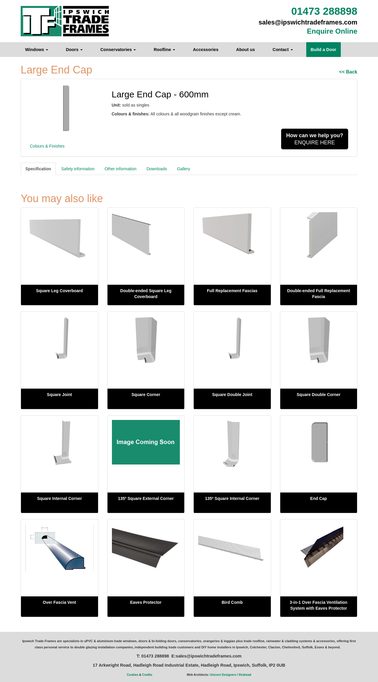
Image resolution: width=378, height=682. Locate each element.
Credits (147, 674)
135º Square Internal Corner (232, 498)
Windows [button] (36, 49)
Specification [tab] (38, 168)
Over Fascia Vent (59, 602)
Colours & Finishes (47, 146)
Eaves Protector (146, 602)
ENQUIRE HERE (314, 139)
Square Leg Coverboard (59, 290)
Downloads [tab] (156, 168)
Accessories (205, 49)
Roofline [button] (164, 49)
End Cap (318, 498)
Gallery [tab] (183, 168)
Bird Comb (232, 602)
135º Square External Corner (146, 498)
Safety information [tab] (77, 168)
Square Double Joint (232, 394)
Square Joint (59, 394)
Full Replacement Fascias (232, 290)
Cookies (132, 674)
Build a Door (323, 49)
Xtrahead (245, 674)
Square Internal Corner (59, 498)
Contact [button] (283, 49)
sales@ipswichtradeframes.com (308, 22)
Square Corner (145, 394)
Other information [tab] (120, 168)
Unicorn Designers (223, 674)
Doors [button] (74, 49)
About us (245, 49)
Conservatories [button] (118, 49)
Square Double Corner (318, 394)
